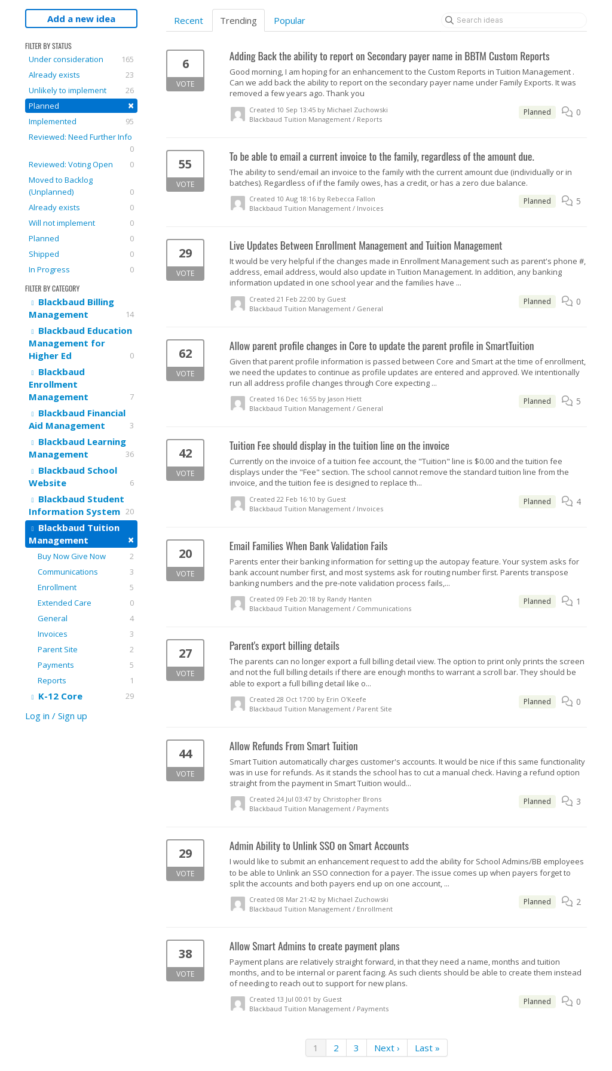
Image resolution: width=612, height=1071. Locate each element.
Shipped (81, 254)
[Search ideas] (514, 20)
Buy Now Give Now (86, 556)
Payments (86, 665)
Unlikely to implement (81, 90)
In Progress (81, 269)
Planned (81, 105)
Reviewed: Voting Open (81, 164)
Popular (289, 20)
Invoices (86, 634)
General (86, 618)
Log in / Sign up (56, 716)
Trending (238, 20)
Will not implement (81, 223)
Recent (188, 20)
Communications (86, 572)
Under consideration (81, 59)
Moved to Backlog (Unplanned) (81, 186)
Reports (86, 680)
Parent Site (86, 649)
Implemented (81, 121)
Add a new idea (81, 18)
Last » (427, 1048)
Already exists (81, 75)
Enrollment (86, 587)
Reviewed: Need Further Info (81, 143)
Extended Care (86, 603)
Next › (387, 1048)
